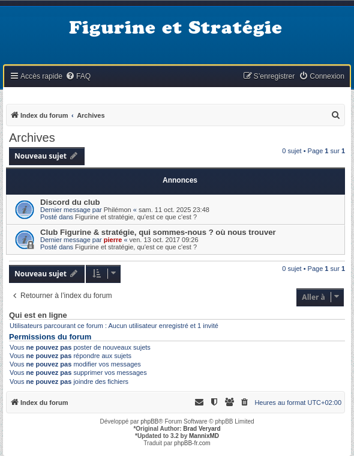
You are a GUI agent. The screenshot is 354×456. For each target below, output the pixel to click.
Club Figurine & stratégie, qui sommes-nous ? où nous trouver (158, 232)
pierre (113, 239)
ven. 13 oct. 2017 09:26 (164, 239)
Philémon (117, 209)
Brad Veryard (201, 428)
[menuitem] (78, 76)
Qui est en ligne (38, 315)
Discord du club (70, 202)
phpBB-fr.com (192, 443)
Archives (32, 137)
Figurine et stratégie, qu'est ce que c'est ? (136, 216)
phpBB (149, 421)
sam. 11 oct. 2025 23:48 (174, 209)
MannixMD (204, 436)
